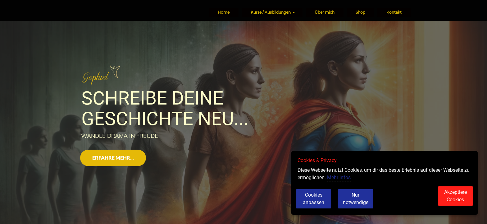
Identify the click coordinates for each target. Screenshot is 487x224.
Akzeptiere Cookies (450, 202)
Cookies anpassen (318, 202)
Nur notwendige (366, 202)
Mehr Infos (339, 184)
